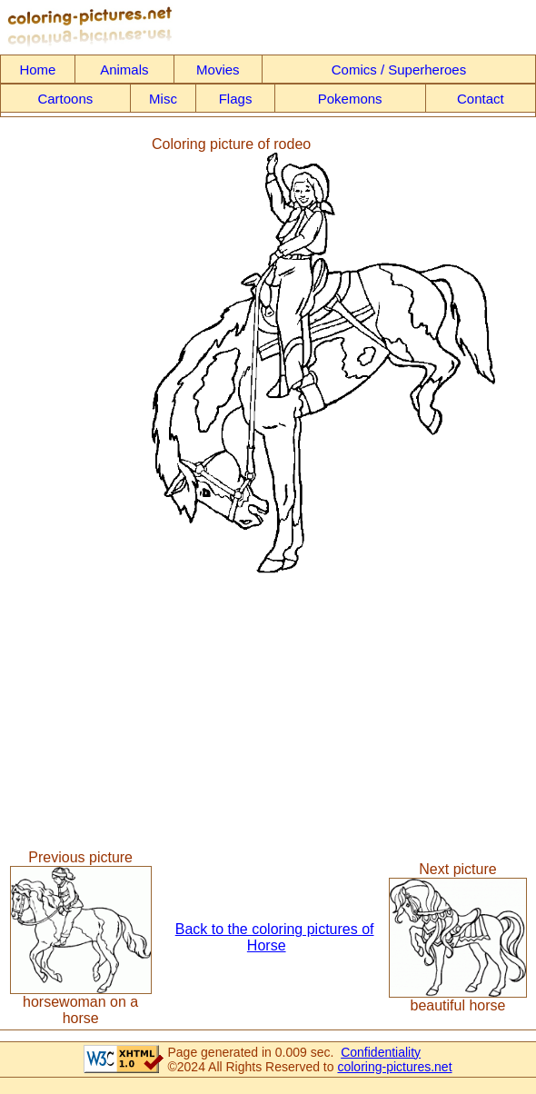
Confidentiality (381, 1052)
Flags (236, 98)
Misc (163, 98)
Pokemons (350, 98)
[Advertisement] (75, 355)
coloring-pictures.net (394, 1066)
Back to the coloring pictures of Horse (274, 937)
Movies (218, 69)
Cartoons (65, 98)
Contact (480, 98)
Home (37, 69)
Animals (124, 69)
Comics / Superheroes (399, 69)
